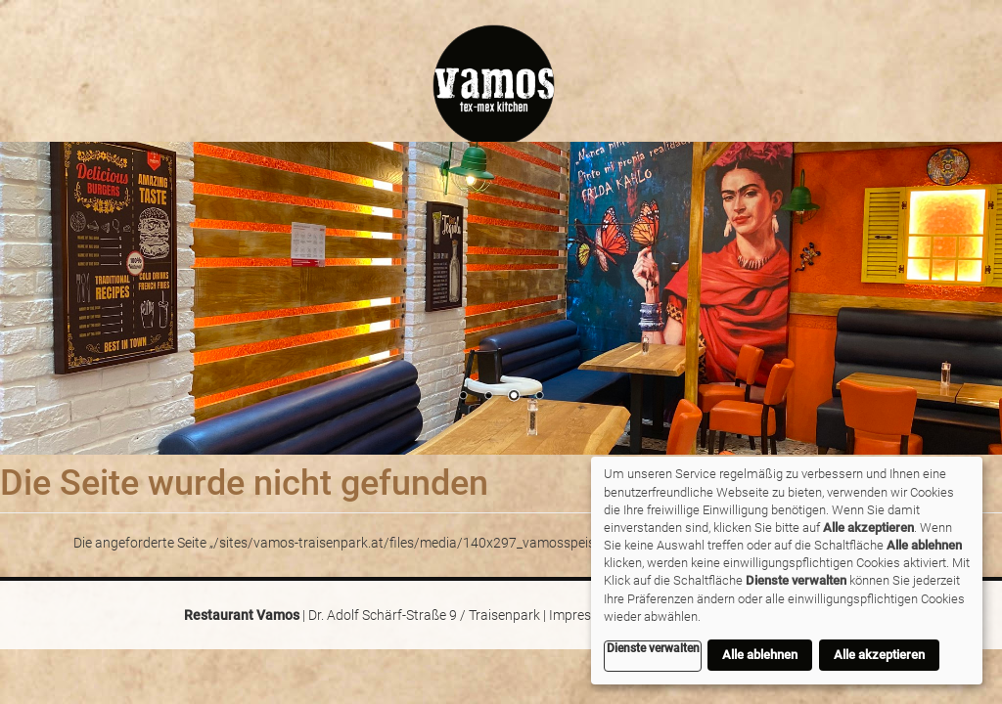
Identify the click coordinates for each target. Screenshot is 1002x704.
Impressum (583, 615)
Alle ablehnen (759, 654)
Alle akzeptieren (879, 654)
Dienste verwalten (653, 648)
